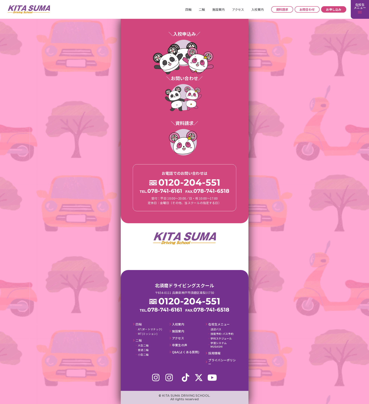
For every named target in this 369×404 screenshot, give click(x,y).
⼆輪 (202, 9)
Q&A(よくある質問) (185, 352)
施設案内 (218, 9)
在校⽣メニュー (219, 324)
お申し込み (333, 9)
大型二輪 (143, 345)
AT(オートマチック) (150, 329)
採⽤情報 (214, 353)
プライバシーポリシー (222, 362)
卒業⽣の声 (179, 345)
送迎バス (216, 329)
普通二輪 (143, 350)
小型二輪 (143, 354)
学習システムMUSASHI (219, 344)
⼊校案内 (257, 9)
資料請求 (282, 9)
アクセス (238, 9)
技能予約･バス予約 (222, 333)
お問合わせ (307, 9)
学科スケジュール (221, 338)
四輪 (188, 9)
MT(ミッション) (147, 333)
